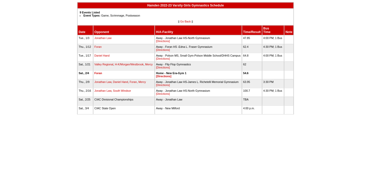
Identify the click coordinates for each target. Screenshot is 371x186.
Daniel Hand (102, 55)
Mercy (149, 64)
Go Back (185, 21)
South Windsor (122, 90)
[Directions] (163, 41)
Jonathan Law (103, 38)
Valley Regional (103, 64)
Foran (98, 46)
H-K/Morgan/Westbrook (129, 64)
